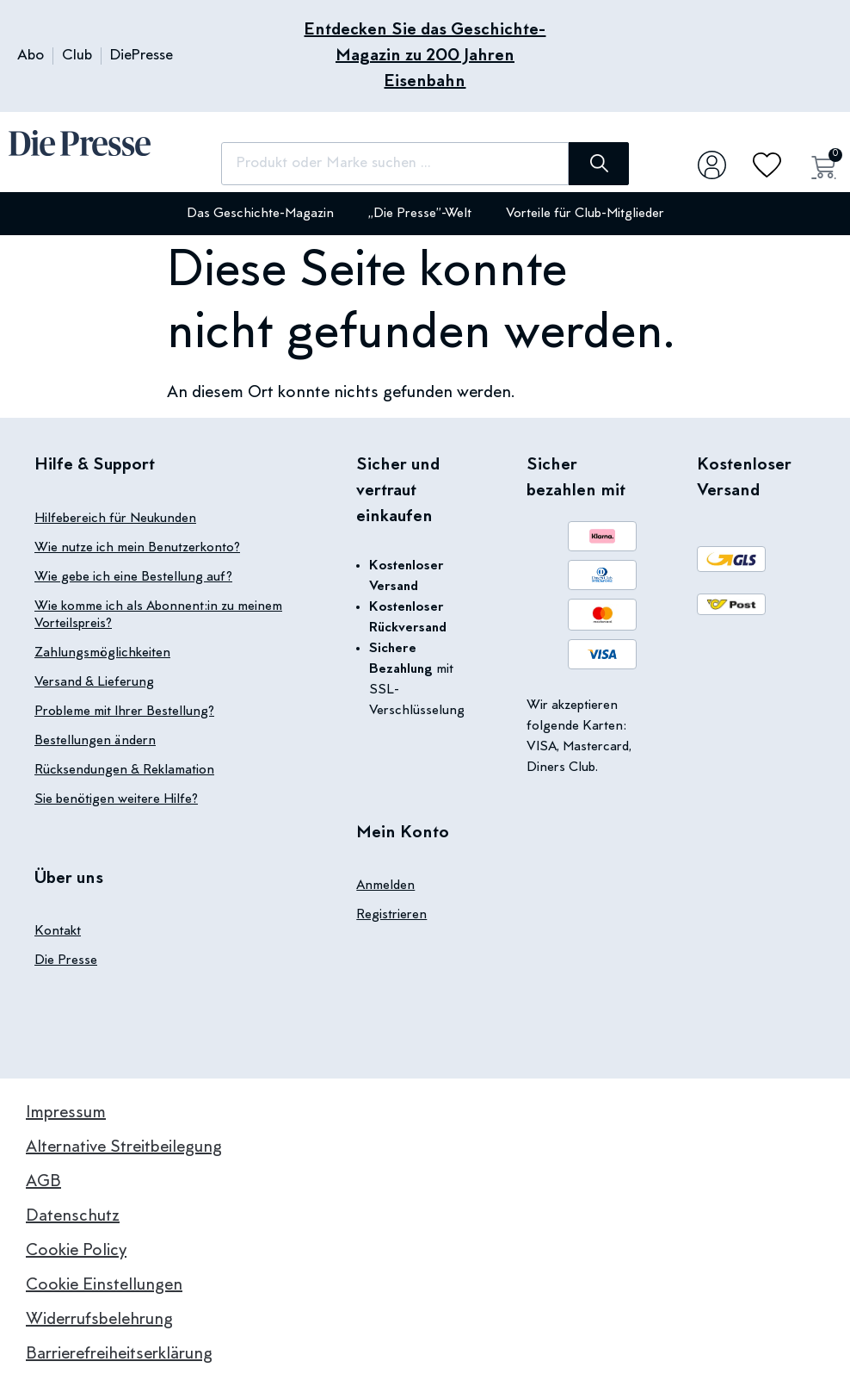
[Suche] (599, 163)
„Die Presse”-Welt (419, 214)
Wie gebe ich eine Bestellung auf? (133, 577)
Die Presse (65, 960)
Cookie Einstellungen (104, 1285)
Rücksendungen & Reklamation (124, 770)
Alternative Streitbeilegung (124, 1147)
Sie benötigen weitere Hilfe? (116, 799)
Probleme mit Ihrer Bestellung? (124, 711)
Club (77, 56)
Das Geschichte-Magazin (260, 214)
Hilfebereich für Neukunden (115, 518)
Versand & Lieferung (94, 682)
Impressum (66, 1113)
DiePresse (141, 56)
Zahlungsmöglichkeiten (102, 653)
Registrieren (391, 915)
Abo (30, 56)
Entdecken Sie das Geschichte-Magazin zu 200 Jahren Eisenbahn (424, 56)
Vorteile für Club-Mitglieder (585, 214)
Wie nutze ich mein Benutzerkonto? (137, 548)
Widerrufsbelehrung (99, 1319)
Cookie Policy (76, 1250)
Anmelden (385, 885)
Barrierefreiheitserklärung (119, 1354)
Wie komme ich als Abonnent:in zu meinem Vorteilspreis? (158, 615)
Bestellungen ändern (95, 741)
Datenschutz (73, 1216)
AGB (43, 1181)
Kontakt (57, 931)
